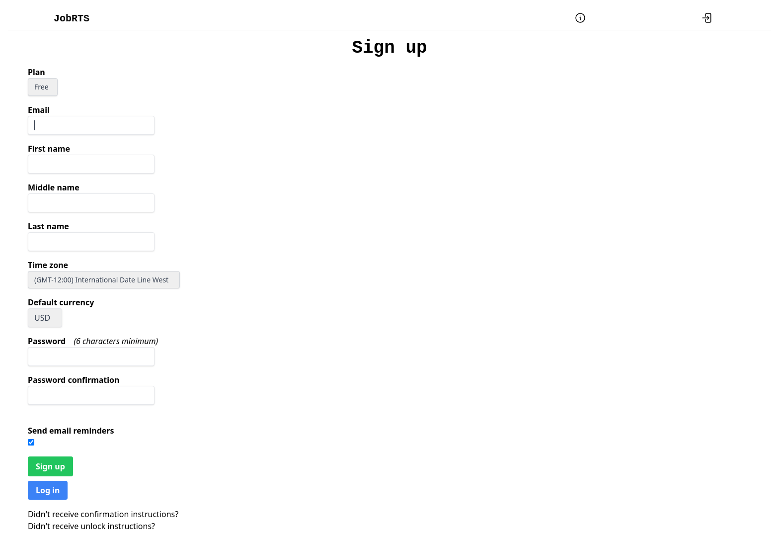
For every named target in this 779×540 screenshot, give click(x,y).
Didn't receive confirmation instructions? (103, 514)
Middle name (53, 187)
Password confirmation (73, 379)
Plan (36, 72)
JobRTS (71, 18)
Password (47, 341)
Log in (48, 490)
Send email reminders (71, 430)
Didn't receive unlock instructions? (91, 526)
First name (49, 148)
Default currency (61, 302)
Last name (48, 226)
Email (39, 109)
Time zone (48, 265)
